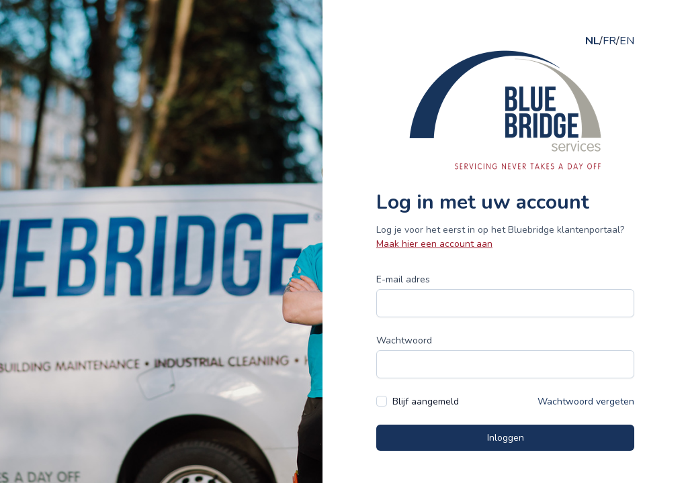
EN (626, 41)
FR (609, 41)
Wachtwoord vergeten (586, 401)
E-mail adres (403, 279)
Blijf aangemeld (425, 401)
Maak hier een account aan (434, 243)
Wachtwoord (404, 340)
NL (592, 41)
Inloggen (505, 437)
